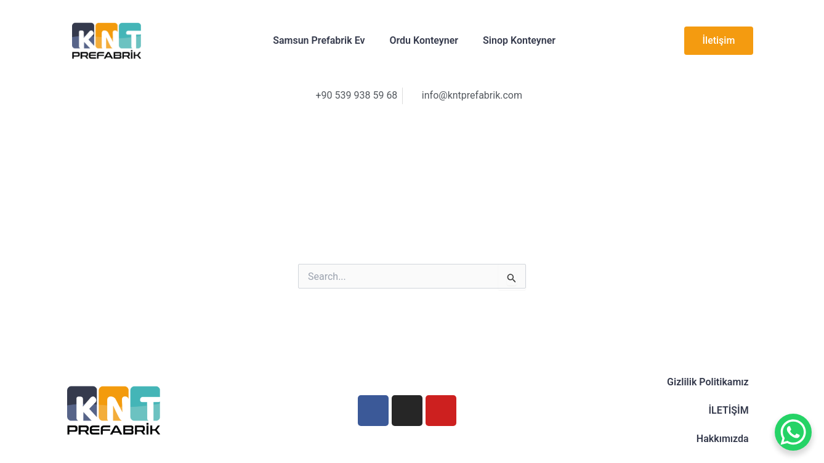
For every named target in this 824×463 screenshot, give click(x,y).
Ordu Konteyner (423, 40)
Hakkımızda (723, 439)
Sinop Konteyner (519, 40)
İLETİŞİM (728, 410)
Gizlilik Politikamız (708, 382)
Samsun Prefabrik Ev (319, 40)
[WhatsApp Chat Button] (793, 432)
